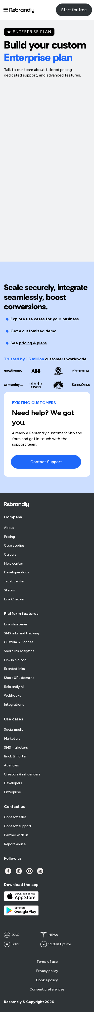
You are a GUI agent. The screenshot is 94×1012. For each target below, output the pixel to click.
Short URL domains (19, 678)
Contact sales (15, 817)
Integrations (14, 705)
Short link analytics (19, 651)
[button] (5, 10)
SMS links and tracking (21, 633)
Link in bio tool (15, 660)
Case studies (14, 546)
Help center (13, 564)
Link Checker (14, 599)
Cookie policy (47, 980)
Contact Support (46, 461)
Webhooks (12, 696)
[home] (21, 10)
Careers (10, 555)
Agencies (11, 765)
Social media (13, 730)
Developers (13, 783)
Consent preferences (47, 989)
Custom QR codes (18, 642)
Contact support (18, 826)
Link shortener (15, 624)
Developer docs (16, 572)
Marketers (12, 739)
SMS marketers (16, 748)
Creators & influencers (22, 774)
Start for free (74, 9)
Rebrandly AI (14, 687)
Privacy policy (47, 971)
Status (9, 590)
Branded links (14, 669)
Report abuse (15, 844)
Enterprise (12, 792)
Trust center (14, 581)
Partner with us (16, 835)
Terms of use (47, 961)
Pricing (9, 537)
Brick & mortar (15, 756)
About (9, 528)
